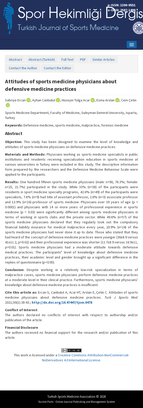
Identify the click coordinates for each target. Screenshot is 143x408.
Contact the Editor (57, 68)
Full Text (67, 59)
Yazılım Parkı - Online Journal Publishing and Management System (76, 401)
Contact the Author (23, 68)
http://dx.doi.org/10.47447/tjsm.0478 (62, 302)
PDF (83, 59)
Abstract (15, 59)
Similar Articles (103, 59)
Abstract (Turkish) (41, 59)
